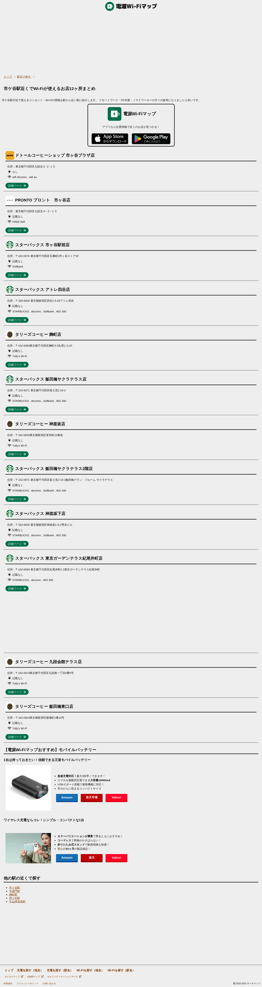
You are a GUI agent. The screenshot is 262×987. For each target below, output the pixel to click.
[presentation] (45, 788)
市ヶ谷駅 (14, 887)
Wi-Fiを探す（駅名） (121, 970)
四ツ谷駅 (14, 898)
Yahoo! (116, 797)
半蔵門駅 (14, 891)
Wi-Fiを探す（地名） (90, 970)
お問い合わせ (49, 983)
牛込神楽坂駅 (17, 901)
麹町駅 (13, 894)
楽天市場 (92, 797)
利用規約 (8, 983)
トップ (9, 970)
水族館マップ (35, 976)
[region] (131, 42)
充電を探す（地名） (30, 970)
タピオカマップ (14, 976)
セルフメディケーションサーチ (64, 976)
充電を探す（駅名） (60, 970)
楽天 (92, 857)
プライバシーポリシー (27, 983)
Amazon (67, 797)
